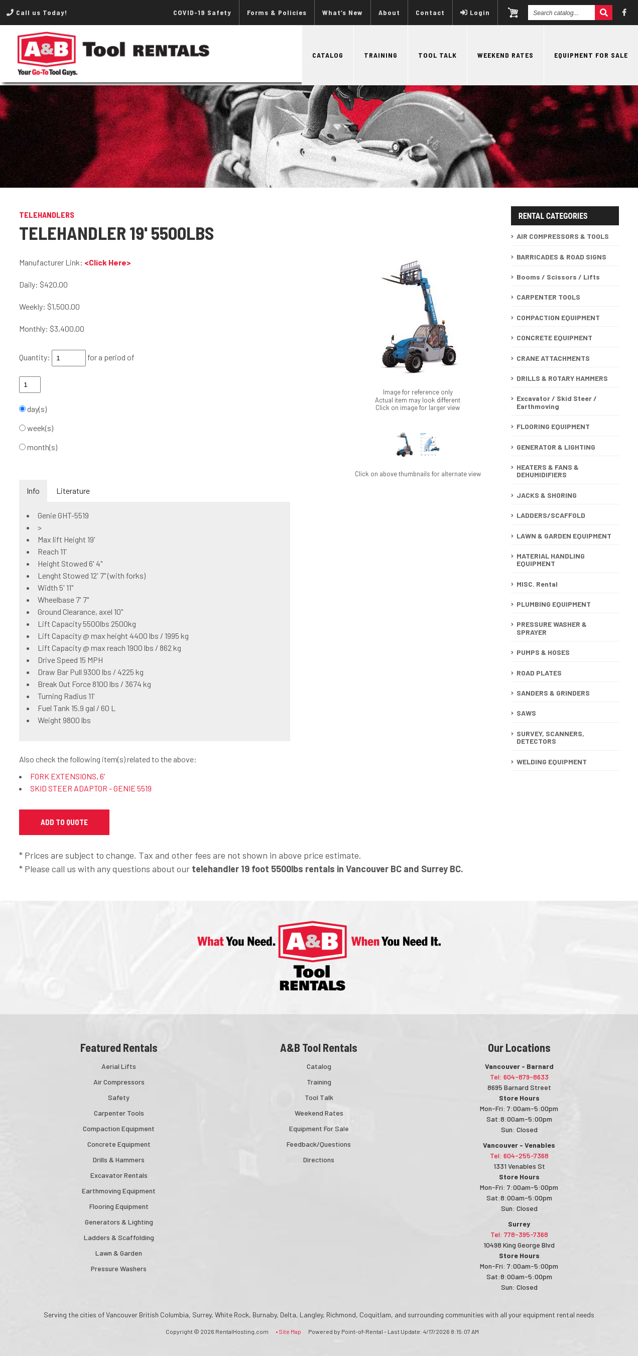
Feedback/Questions (319, 1144)
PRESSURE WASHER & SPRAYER (552, 628)
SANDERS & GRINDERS (553, 693)
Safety (119, 1097)
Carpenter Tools (119, 1113)
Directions (318, 1159)
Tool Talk (437, 55)
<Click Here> (107, 262)
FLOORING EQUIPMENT (553, 426)
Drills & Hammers (119, 1159)
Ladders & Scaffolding (119, 1237)
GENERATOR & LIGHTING (556, 447)
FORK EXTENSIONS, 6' (67, 776)
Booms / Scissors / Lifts (558, 277)
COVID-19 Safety (202, 12)
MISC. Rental (537, 584)
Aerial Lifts (118, 1066)
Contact (430, 12)
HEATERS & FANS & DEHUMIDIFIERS (548, 471)
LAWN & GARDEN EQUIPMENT (564, 535)
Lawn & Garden (118, 1253)
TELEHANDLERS (46, 214)
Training (381, 55)
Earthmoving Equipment (119, 1190)
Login (475, 12)
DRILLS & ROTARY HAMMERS (562, 378)
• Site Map (288, 1331)
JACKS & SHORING (547, 495)
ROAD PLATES (539, 672)
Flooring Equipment (119, 1206)
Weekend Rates (505, 55)
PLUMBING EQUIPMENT (554, 604)
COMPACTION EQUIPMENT (558, 317)
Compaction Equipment (119, 1128)
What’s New (342, 12)
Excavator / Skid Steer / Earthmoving (557, 402)
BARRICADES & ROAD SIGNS (561, 256)
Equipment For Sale (591, 55)
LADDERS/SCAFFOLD (551, 515)
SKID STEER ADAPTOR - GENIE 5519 (91, 788)
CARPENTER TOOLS (548, 297)
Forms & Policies (277, 12)
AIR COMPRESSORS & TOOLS (563, 236)
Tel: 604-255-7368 (519, 1155)
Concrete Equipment (119, 1144)
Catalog (327, 55)
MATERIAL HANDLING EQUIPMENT (551, 560)
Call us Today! (37, 12)
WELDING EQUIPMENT (552, 761)
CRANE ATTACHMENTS (553, 358)
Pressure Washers (119, 1268)
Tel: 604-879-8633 (519, 1076)
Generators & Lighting (119, 1221)
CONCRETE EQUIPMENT (554, 337)
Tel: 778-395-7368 (519, 1234)
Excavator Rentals (119, 1175)
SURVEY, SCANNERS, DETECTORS (550, 737)
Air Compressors (119, 1081)
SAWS (526, 713)
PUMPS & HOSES (543, 652)
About (389, 12)
